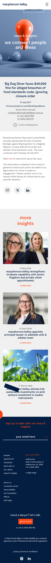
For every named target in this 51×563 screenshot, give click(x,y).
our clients (8, 469)
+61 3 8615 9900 (32, 467)
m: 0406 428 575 (25, 118)
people (7, 455)
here (10, 158)
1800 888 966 (29, 527)
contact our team (33, 9)
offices (7, 496)
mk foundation (10, 493)
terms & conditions (29, 551)
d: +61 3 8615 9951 (25, 115)
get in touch (25, 521)
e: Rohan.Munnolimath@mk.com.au (25, 112)
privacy (16, 551)
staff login (8, 500)
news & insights (10, 473)
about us (7, 482)
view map (31, 472)
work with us (9, 466)
